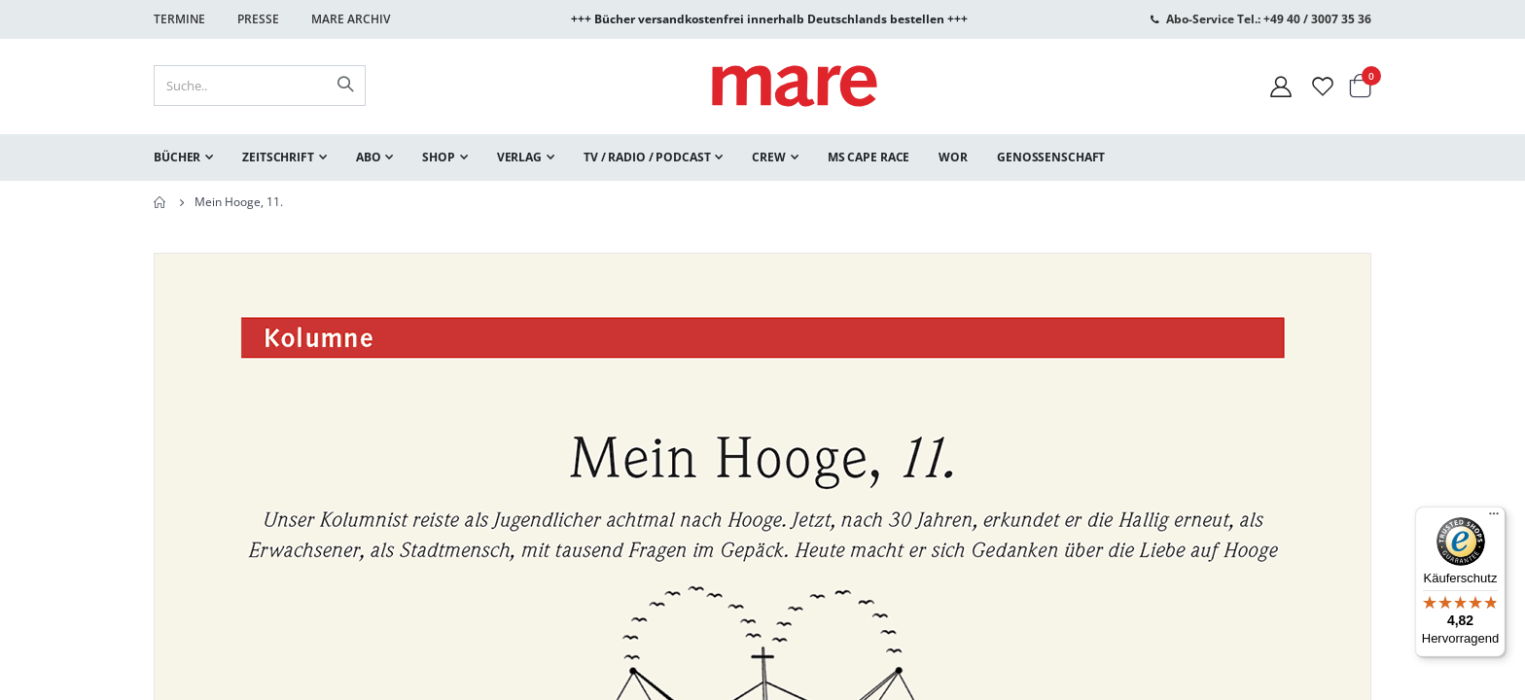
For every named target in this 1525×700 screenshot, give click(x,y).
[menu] (762, 157)
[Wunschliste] (1322, 86)
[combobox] (260, 85)
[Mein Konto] (1280, 86)
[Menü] (1494, 511)
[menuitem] (183, 157)
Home (160, 202)
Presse (258, 19)
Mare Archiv (350, 19)
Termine (179, 19)
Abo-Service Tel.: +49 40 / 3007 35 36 (1268, 19)
